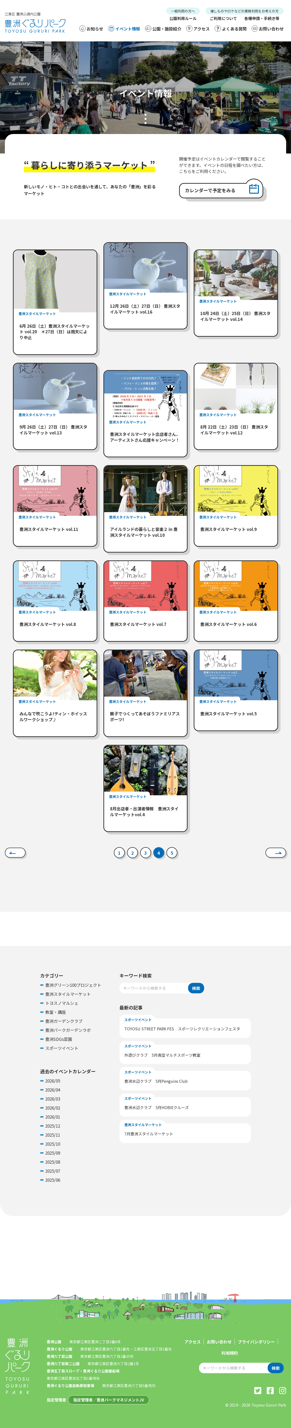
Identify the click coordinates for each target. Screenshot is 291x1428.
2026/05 (52, 1081)
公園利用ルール (183, 18)
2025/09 (52, 1153)
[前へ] (15, 853)
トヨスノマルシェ (61, 1003)
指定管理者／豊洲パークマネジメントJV (108, 1400)
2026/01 (52, 1117)
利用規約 (229, 1353)
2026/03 (52, 1099)
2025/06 (52, 1180)
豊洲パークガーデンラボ (68, 1030)
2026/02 (52, 1108)
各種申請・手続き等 (261, 18)
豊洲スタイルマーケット (68, 994)
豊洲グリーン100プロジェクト (73, 985)
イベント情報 (124, 28)
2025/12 (52, 1126)
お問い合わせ (268, 28)
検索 (196, 988)
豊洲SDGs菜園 (58, 1039)
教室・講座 (55, 1012)
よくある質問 (231, 28)
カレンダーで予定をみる (210, 190)
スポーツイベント (61, 1048)
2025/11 (52, 1135)
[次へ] (275, 853)
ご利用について (223, 18)
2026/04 (52, 1090)
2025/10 (52, 1144)
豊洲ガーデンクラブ (63, 1021)
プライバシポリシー (256, 1342)
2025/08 (52, 1162)
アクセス (198, 28)
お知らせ (91, 28)
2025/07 (52, 1171)
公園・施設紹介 (163, 28)
